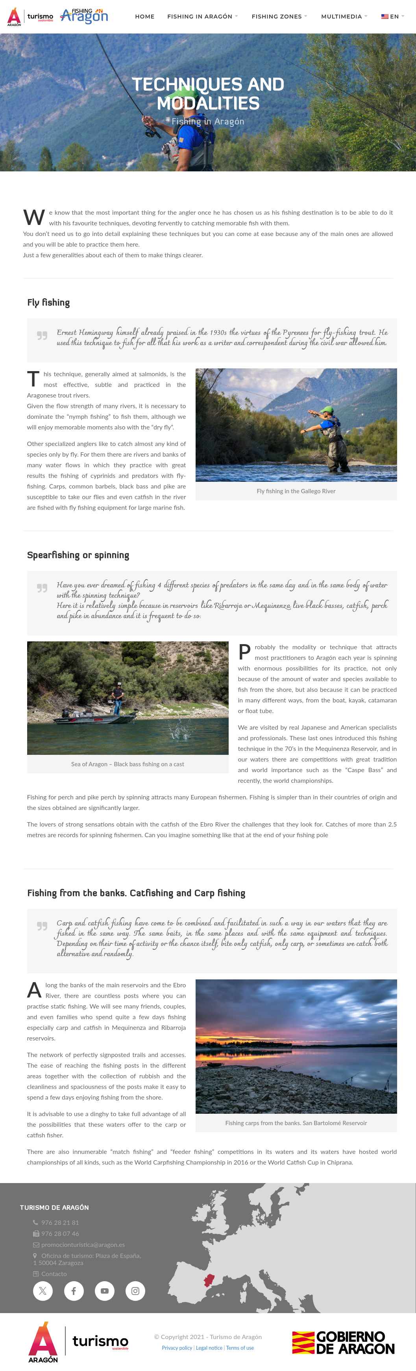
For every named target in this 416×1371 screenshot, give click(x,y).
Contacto (54, 1273)
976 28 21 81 (60, 1222)
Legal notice (209, 1348)
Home (145, 16)
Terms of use (240, 1348)
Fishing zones (277, 16)
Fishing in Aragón (200, 16)
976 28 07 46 (60, 1233)
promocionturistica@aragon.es (83, 1244)
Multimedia (341, 16)
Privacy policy (178, 1348)
